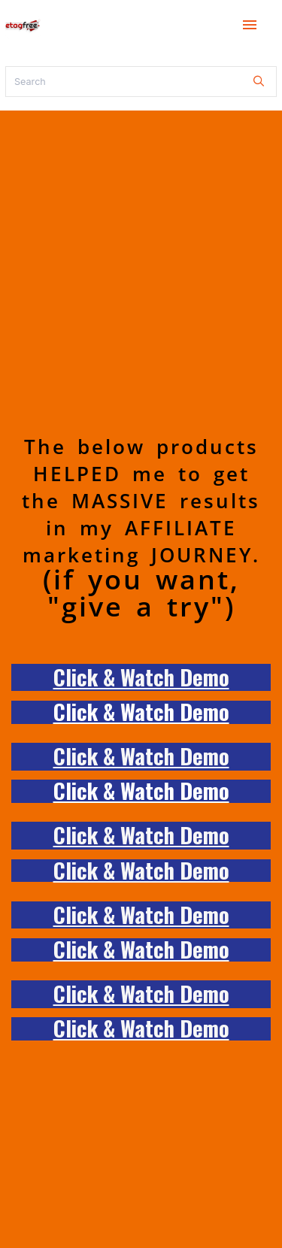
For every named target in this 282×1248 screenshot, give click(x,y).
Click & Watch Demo (141, 676)
